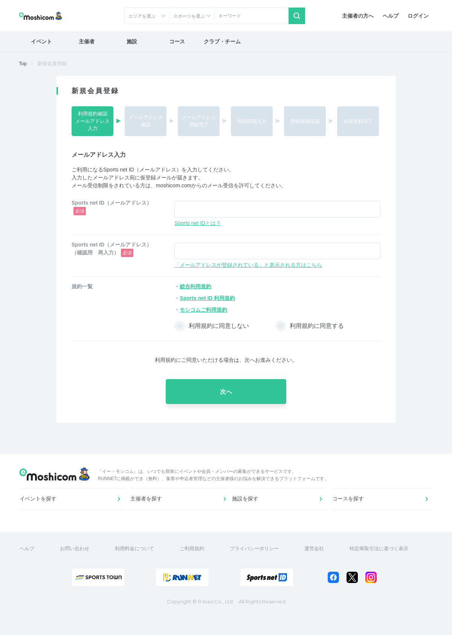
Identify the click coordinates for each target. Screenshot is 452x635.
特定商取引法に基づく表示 (382, 569)
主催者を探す (147, 512)
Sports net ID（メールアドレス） (112, 207)
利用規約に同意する (317, 326)
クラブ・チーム (222, 41)
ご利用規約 (195, 569)
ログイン (418, 16)
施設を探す (248, 512)
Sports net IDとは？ (197, 223)
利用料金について (138, 569)
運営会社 (318, 569)
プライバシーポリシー (258, 569)
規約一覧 (82, 286)
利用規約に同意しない (219, 326)
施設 (132, 41)
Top (23, 63)
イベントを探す (41, 512)
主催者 (87, 41)
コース (177, 41)
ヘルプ (391, 16)
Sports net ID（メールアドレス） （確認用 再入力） (114, 249)
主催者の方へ (358, 16)
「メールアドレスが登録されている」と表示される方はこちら (248, 265)
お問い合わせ (78, 569)
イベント (41, 41)
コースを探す (349, 512)
